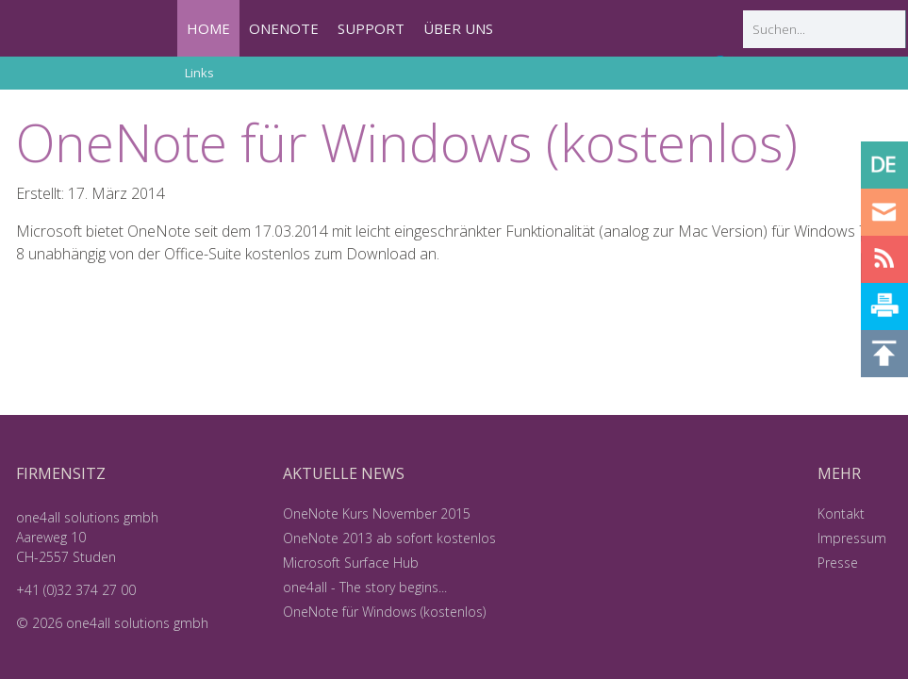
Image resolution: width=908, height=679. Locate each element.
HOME (208, 28)
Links (199, 72)
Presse (837, 562)
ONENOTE (284, 28)
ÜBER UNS (458, 28)
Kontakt (841, 513)
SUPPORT (371, 28)
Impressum (851, 538)
